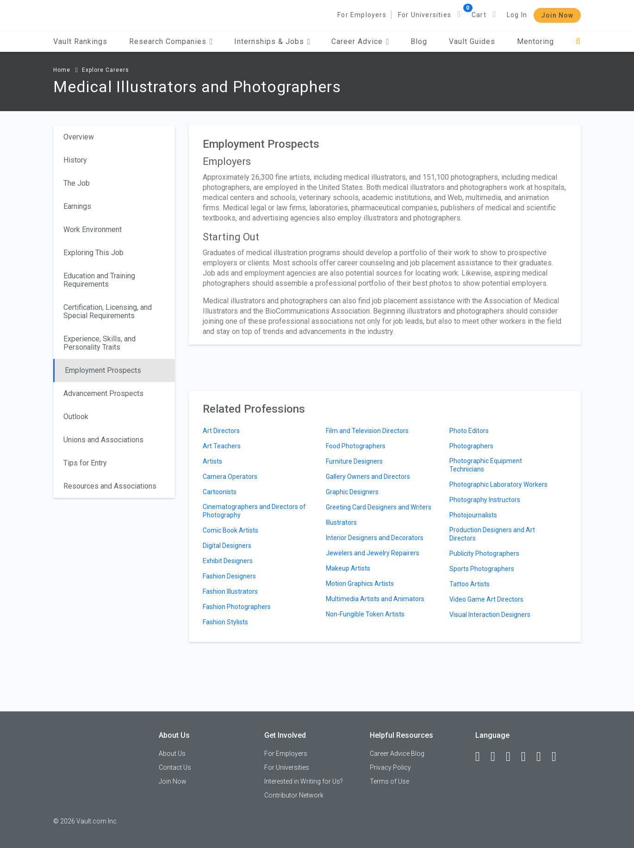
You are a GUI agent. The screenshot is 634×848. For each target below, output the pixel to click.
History (75, 160)
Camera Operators (230, 476)
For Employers (361, 15)
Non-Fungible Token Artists (365, 614)
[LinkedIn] (497, 757)
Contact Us (175, 767)
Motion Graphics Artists (360, 583)
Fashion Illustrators (230, 591)
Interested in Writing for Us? (303, 781)
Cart (479, 15)
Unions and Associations (103, 439)
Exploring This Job (93, 252)
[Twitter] (512, 757)
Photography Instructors (484, 499)
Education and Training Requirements (99, 280)
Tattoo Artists (469, 584)
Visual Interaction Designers (489, 614)
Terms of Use (389, 781)
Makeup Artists (348, 568)
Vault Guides (472, 41)
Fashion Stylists (225, 622)
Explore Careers (105, 70)
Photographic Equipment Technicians (485, 465)
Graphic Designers (352, 492)
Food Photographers (355, 446)
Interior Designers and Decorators (374, 537)
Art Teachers (222, 446)
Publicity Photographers (484, 553)
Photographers (471, 446)
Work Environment (92, 229)
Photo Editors (469, 430)
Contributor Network (293, 795)
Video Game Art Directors (486, 599)
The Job (76, 183)
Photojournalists (473, 515)
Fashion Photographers (237, 606)
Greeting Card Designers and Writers (378, 507)
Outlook (75, 416)
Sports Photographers (481, 568)
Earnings (77, 206)
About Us (172, 753)
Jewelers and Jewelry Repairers (372, 553)
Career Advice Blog (397, 753)
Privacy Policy (390, 767)
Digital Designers (227, 545)
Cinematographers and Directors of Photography (254, 511)
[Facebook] (481, 757)
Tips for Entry (85, 463)
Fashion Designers (229, 576)
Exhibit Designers (228, 561)
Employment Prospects (103, 370)
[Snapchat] (558, 757)
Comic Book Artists (230, 530)
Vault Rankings (80, 41)
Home (61, 70)
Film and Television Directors (367, 430)
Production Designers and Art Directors (492, 534)
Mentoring (535, 41)
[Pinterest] (542, 757)
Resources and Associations (109, 486)
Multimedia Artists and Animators (375, 599)
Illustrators (341, 522)
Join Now (557, 15)
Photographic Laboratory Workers (498, 484)
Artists (212, 461)
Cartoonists (219, 492)
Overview (78, 136)
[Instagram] (527, 757)
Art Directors (221, 430)
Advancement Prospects (103, 393)
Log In (517, 15)
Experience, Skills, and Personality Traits (99, 343)
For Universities (424, 15)
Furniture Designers (354, 461)
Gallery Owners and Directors (368, 476)
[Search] (578, 41)
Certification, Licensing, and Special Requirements (107, 311)
